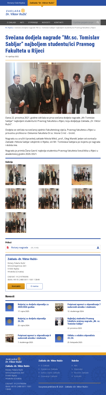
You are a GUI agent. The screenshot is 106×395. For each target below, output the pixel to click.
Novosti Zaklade (81, 372)
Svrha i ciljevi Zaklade (50, 372)
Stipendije (33, 22)
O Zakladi (11, 22)
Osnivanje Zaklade (49, 376)
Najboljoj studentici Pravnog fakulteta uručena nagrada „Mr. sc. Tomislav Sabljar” (83, 321)
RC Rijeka (9, 27)
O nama (34, 286)
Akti (22, 22)
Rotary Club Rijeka (16, 3)
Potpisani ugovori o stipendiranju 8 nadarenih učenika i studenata (34, 336)
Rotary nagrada (19, 247)
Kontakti (58, 22)
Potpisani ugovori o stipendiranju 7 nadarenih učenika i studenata (83, 305)
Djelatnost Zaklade (49, 369)
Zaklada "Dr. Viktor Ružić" (42, 3)
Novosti (46, 22)
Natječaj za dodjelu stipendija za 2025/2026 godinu (33, 305)
